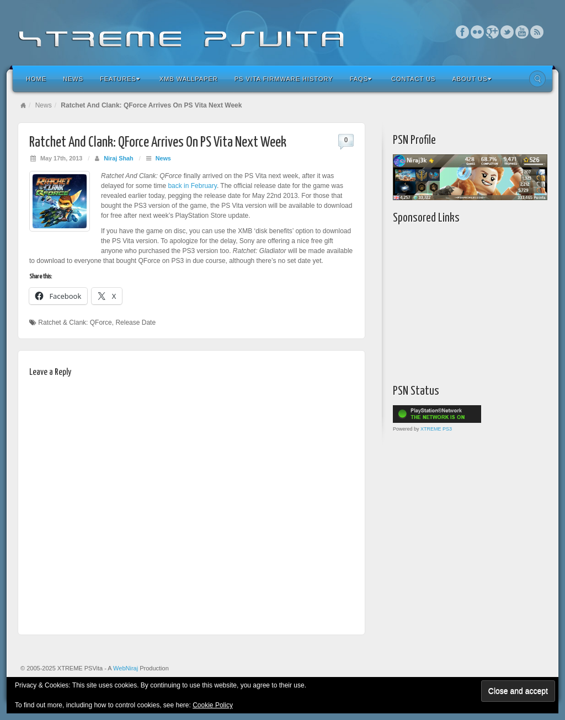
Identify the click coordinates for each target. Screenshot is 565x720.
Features (120, 79)
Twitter (507, 32)
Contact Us (413, 79)
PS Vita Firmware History (283, 79)
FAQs (361, 79)
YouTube (522, 32)
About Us (471, 79)
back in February (192, 186)
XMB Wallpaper (188, 79)
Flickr (477, 32)
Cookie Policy (213, 705)
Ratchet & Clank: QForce (74, 322)
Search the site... (537, 79)
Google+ (492, 32)
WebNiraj (125, 668)
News (73, 79)
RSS (537, 32)
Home (36, 79)
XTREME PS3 (436, 429)
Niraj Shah (118, 158)
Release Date (135, 322)
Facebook (463, 32)
